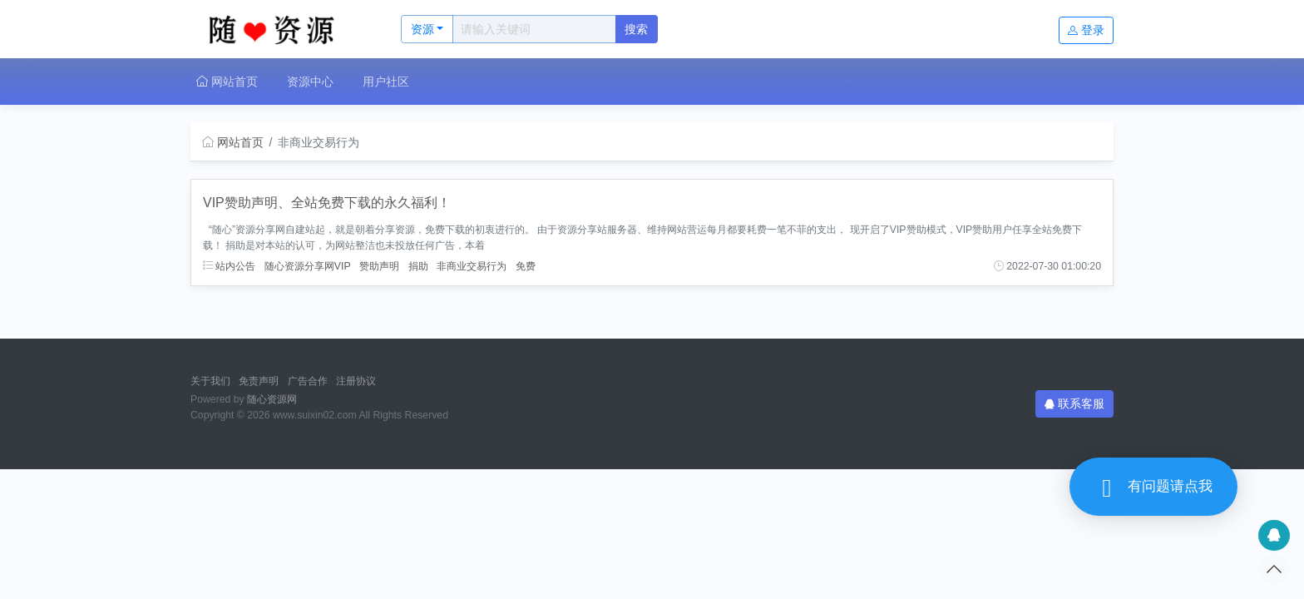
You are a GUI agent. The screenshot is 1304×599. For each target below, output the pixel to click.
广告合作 (308, 381)
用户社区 (386, 81)
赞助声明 (379, 266)
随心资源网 (272, 399)
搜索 (636, 29)
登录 (1086, 30)
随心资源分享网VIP (307, 266)
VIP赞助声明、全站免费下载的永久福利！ (327, 203)
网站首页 (227, 81)
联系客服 (1074, 403)
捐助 (418, 266)
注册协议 (356, 381)
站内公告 (229, 266)
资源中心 (310, 81)
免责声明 (259, 381)
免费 (526, 266)
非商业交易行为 (471, 266)
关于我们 (210, 381)
